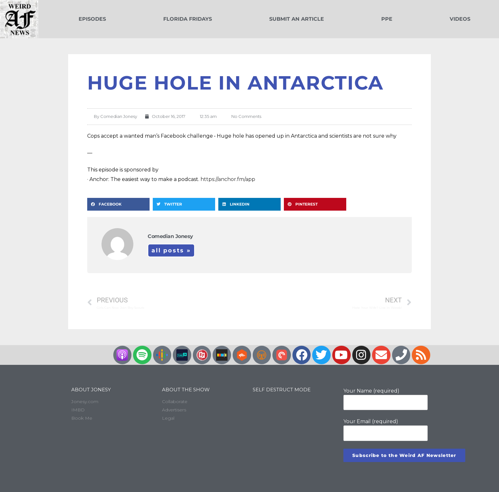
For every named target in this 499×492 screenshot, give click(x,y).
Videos (460, 19)
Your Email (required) (385, 429)
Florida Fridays (187, 19)
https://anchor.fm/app (227, 179)
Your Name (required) (385, 399)
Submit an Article (296, 19)
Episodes (92, 19)
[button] (118, 204)
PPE (386, 19)
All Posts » (171, 250)
